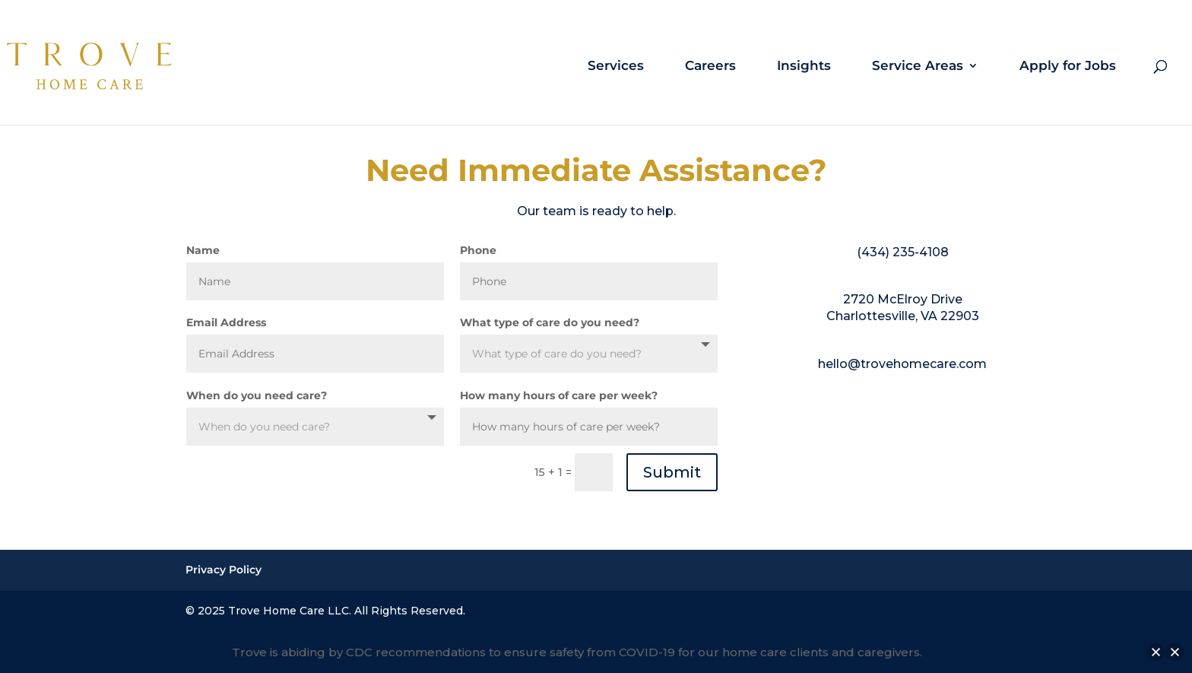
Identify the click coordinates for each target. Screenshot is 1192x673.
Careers (710, 66)
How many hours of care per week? (559, 395)
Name (203, 250)
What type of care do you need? (549, 322)
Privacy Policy (223, 569)
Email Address (226, 322)
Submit (672, 472)
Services (616, 66)
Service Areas (917, 66)
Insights (804, 66)
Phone (478, 250)
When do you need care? (256, 395)
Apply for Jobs (1067, 66)
